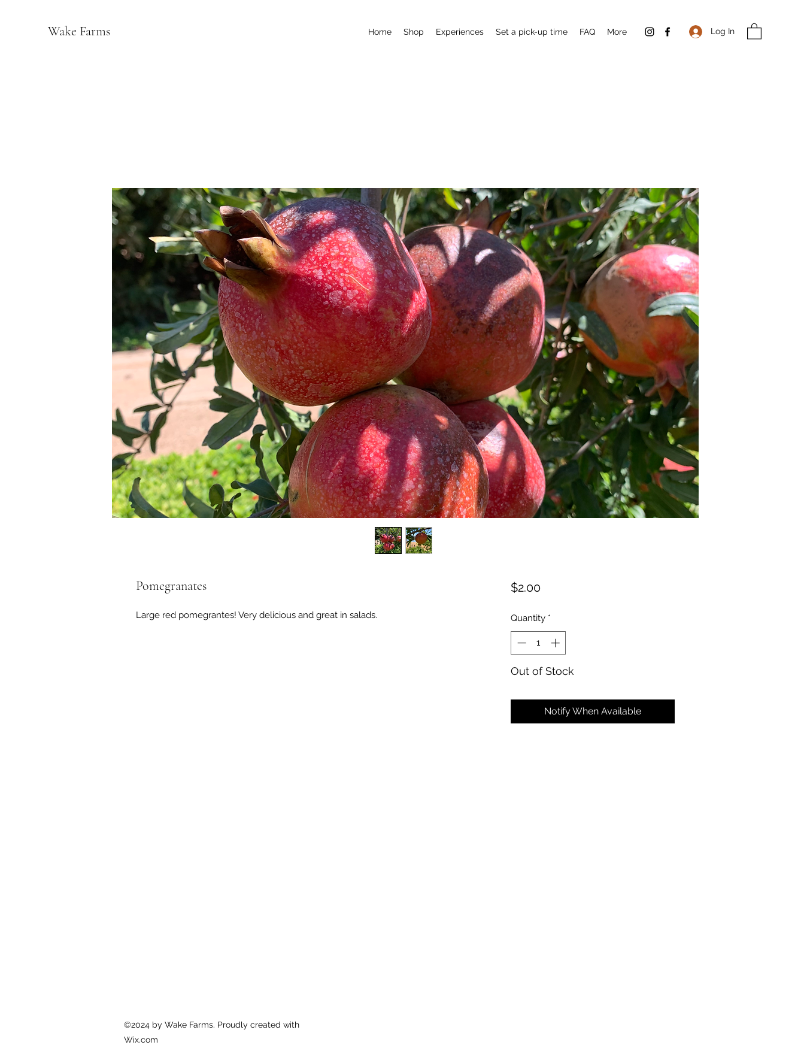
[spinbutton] (538, 643)
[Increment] (556, 643)
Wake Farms (79, 31)
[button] (754, 31)
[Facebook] (668, 32)
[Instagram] (650, 32)
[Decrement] (520, 643)
